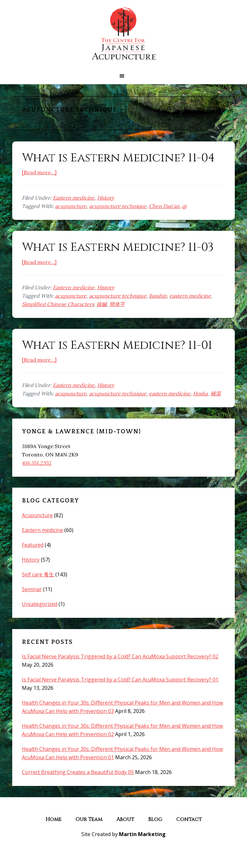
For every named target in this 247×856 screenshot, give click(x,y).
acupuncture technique (117, 206)
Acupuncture (37, 515)
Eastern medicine (74, 197)
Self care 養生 (38, 574)
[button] (123, 76)
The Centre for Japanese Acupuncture (123, 33)
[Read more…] (39, 172)
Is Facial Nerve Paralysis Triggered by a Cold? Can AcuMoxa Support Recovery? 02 (120, 656)
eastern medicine (190, 296)
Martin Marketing (142, 834)
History (105, 197)
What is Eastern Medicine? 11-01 (117, 345)
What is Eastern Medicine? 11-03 (118, 247)
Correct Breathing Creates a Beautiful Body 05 (78, 772)
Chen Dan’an (164, 206)
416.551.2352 (36, 463)
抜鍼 (101, 304)
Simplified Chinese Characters (58, 304)
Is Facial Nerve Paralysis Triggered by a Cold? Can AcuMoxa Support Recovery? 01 (120, 679)
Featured (32, 544)
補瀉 (215, 393)
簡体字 (117, 304)
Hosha (200, 393)
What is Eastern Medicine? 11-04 (118, 158)
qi (184, 206)
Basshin (158, 296)
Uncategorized (39, 604)
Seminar (32, 589)
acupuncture (71, 206)
